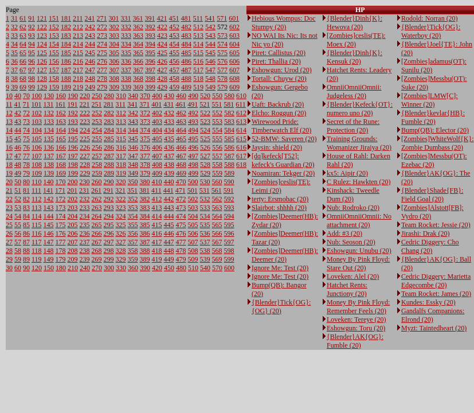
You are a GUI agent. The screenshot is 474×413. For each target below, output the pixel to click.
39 (14, 87)
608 (234, 79)
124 (42, 44)
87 (26, 242)
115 (37, 225)
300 (109, 268)
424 (162, 44)
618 (241, 165)
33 (14, 36)
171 (60, 190)
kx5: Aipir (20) (347, 173)
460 (181, 96)
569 (217, 259)
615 (241, 139)
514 (198, 44)
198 (73, 165)
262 (97, 199)
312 (121, 113)
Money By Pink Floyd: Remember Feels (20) (358, 306)
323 (121, 208)
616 (241, 147)
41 (17, 104)
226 (85, 147)
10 (9, 96)
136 (49, 147)
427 (162, 70)
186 (66, 61)
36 (14, 61)
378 (145, 165)
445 (169, 225)
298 (109, 251)
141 (48, 190)
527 (205, 156)
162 (61, 113)
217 (78, 70)
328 (121, 251)
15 (9, 139)
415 (157, 225)
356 (133, 233)
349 (133, 173)
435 (169, 139)
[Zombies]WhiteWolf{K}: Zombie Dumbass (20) (437, 143)
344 (133, 130)
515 (198, 53)
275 (102, 53)
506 (193, 233)
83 (26, 208)
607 (234, 70)
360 (133, 268)
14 (9, 130)
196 (73, 147)
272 (102, 27)
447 (169, 242)
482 (186, 27)
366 (138, 61)
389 (145, 259)
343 (133, 122)
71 (26, 104)
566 (217, 233)
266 (97, 233)
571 (222, 18)
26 (9, 233)
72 (26, 113)
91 (31, 18)
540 (205, 268)
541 (210, 18)
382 (145, 199)
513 (198, 36)
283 (109, 122)
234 (85, 216)
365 (138, 53)
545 (210, 53)
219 (78, 87)
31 (14, 18)
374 (145, 130)
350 (133, 182)
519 (198, 87)
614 (241, 130)
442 (169, 199)
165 (61, 139)
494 (193, 130)
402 (157, 113)
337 (126, 70)
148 (49, 251)
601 (234, 18)
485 (186, 53)
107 (37, 156)
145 (49, 225)
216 (78, 61)
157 (54, 70)
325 (121, 225)
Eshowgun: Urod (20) (282, 70)
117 (37, 242)
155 (54, 53)
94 (31, 44)
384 (145, 216)
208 (73, 251)
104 (37, 130)
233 (85, 208)
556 (217, 147)
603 (234, 36)
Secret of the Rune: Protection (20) (353, 126)
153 (54, 36)
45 (17, 139)
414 (157, 216)
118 (37, 251)
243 (90, 36)
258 (97, 165)
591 (229, 190)
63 (22, 36)
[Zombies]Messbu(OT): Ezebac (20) (434, 160)
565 (217, 225)
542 (210, 27)
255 (97, 139)
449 (169, 259)
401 (156, 104)
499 (193, 173)
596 (229, 233)
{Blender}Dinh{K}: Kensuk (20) (354, 57)
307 (114, 70)
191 (73, 104)
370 (145, 96)
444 (169, 216)
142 (49, 199)
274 (102, 44)
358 (133, 251)
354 (133, 216)
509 (193, 259)
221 (85, 104)
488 (186, 79)
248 (90, 79)
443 (169, 208)
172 (61, 199)
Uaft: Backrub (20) (278, 104)
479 (181, 259)
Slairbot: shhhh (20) (279, 208)
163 (61, 122)
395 (150, 53)
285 (109, 139)
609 (234, 87)
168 (61, 165)
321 (120, 190)
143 (49, 208)
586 (229, 147)
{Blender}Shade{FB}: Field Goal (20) (432, 194)
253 (97, 122)
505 (193, 225)
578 (222, 79)
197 (73, 156)
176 (61, 233)
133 (49, 122)
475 (181, 225)
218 (78, 79)
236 (85, 233)
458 (174, 79)
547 (210, 70)
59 (17, 259)
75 (26, 139)
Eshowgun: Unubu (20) (359, 251)
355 (133, 225)
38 (14, 79)
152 (54, 27)
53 (17, 208)
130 (49, 96)
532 (205, 199)
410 (157, 182)
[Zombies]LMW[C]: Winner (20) (429, 100)
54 (17, 216)
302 (114, 27)
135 (49, 139)
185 (66, 53)
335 (126, 53)
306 (114, 61)
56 (17, 233)
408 (157, 165)
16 (9, 147)
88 (26, 251)
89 (26, 259)
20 (9, 182)
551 (216, 104)
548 (210, 79)
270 (97, 268)
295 (109, 225)
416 (157, 233)
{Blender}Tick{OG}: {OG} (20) (281, 306)
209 (73, 259)
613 (241, 122)
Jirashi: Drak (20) (425, 233)
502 (193, 199)
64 (22, 44)
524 (205, 130)
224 (85, 130)
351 (132, 190)
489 (186, 87)
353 (133, 208)
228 (85, 165)
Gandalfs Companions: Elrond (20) (432, 315)
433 (169, 122)
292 (109, 199)
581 (229, 104)
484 (186, 44)
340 (133, 96)
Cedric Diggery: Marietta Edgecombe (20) (436, 280)
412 (157, 199)
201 (72, 190)
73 (26, 122)
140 (49, 182)
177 (61, 242)
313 (121, 122)
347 (133, 156)
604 (234, 44)
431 (168, 104)
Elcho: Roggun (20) (279, 113)
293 (109, 208)
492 (193, 113)
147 (49, 242)
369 (138, 87)
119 (37, 259)
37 (14, 70)
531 (204, 190)
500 (193, 182)
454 (174, 44)
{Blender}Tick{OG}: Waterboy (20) (430, 31)
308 (114, 79)
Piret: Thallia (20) (276, 61)
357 (133, 242)
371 (144, 104)
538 (205, 251)
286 (109, 147)
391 (150, 18)
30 (9, 268)
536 (205, 233)
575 (222, 53)
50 (17, 182)
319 (121, 173)
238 (85, 251)
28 (9, 251)
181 (66, 18)
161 (61, 104)
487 (186, 70)
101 (37, 104)
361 (138, 18)
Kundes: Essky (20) (428, 302)
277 (102, 70)
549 (210, 87)
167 (61, 156)
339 (126, 87)
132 (49, 113)
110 (37, 182)
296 (109, 233)
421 (162, 18)
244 (90, 44)
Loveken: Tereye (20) (356, 319)
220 (85, 96)
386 (145, 233)
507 (193, 242)
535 (205, 225)
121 (42, 18)
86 (26, 233)
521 (204, 104)
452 (174, 27)
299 (109, 259)
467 (181, 156)
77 (26, 156)
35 (14, 53)
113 (37, 208)
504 (193, 216)
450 (169, 268)
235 (85, 225)
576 (222, 61)
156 (54, 61)
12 (9, 113)
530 (205, 182)
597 (229, 242)
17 (9, 156)
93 (31, 36)
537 (205, 242)
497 (193, 156)
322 (121, 199)
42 (17, 113)
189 (66, 87)
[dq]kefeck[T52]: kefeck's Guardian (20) (283, 160)
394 (150, 44)
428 (162, 79)
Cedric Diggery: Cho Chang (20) (430, 246)
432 (169, 113)
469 (181, 173)
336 (126, 61)
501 (192, 190)
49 (17, 173)
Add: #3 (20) (344, 233)
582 (229, 113)
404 (157, 130)
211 (78, 18)
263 (97, 208)
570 (217, 268)
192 (73, 113)
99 (31, 87)
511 (198, 18)
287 (109, 156)
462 (181, 113)
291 (108, 190)
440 (169, 182)
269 (97, 259)
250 (97, 96)
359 (133, 259)
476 (181, 233)
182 (66, 27)
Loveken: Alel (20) (353, 276)
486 (186, 61)
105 (37, 139)
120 (37, 268)
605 (234, 53)
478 (181, 251)
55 (17, 225)
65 (22, 53)
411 (156, 190)
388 (145, 251)
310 (121, 96)
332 (126, 27)
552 (217, 113)
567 (217, 242)
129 (42, 87)
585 (229, 139)
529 (205, 173)
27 (9, 242)
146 (49, 233)
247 (90, 70)
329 (121, 259)
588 (229, 165)
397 (150, 70)
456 (174, 61)
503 (193, 208)
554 (217, 130)
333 (126, 36)
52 (17, 199)
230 (85, 182)
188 (66, 79)
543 (210, 36)
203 (73, 208)
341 (132, 104)
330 (121, 268)
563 (217, 208)
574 (222, 44)
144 (49, 216)
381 (144, 190)
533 (205, 208)
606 (234, 61)
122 (42, 27)
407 (157, 156)
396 (150, 61)
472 (181, 199)
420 (157, 268)
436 (169, 147)
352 (133, 199)
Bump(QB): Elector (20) (435, 130)
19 (9, 173)
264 (97, 216)
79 (26, 173)
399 (150, 87)
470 (181, 182)
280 (109, 96)
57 (17, 242)
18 (9, 165)
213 (78, 36)
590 (229, 182)
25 (9, 225)
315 (121, 139)
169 (61, 173)
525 (205, 139)
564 (217, 216)
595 (229, 225)
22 (9, 199)
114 (37, 216)
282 (109, 113)
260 (97, 182)
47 (17, 156)
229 (85, 173)
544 (210, 44)
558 (217, 165)
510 (193, 268)
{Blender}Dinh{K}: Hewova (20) (354, 22)
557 (217, 156)
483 (186, 36)
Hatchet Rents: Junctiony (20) (347, 289)
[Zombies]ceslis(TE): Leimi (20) (281, 186)
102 (37, 113)
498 (193, 165)
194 (73, 130)
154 (54, 44)
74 (26, 130)
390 (145, 268)
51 (17, 190)
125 (42, 53)
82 (26, 199)
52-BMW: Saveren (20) (284, 139)
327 (121, 242)
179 (61, 259)
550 (217, 96)
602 (234, 27)
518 (198, 79)
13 (9, 122)
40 (17, 96)
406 (157, 147)
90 (26, 268)
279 (102, 87)
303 (114, 36)
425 (162, 53)
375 (145, 139)
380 (145, 182)
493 (193, 122)
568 (217, 251)
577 (222, 70)
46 (17, 147)
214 (78, 44)
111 (36, 190)
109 (37, 173)
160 (61, 96)
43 (17, 122)
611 (241, 104)
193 (73, 122)
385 (145, 225)
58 (17, 251)
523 (205, 122)
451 (174, 18)
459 (174, 87)
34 (14, 44)
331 (126, 18)
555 (217, 139)
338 (126, 79)
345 (133, 139)
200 (73, 182)
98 (31, 79)
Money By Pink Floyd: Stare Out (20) (358, 263)
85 (26, 225)
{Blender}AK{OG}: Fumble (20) (355, 341)
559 (217, 173)
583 (229, 122)
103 (37, 122)
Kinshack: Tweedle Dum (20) (353, 194)
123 (42, 36)
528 (205, 165)
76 (26, 147)
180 (61, 268)
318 (121, 165)
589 (229, 173)
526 (205, 147)
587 (229, 156)
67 (22, 70)
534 (205, 216)
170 (61, 182)
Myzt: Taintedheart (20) (434, 328)
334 (126, 44)
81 (26, 190)
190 (73, 96)
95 (31, 53)
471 (180, 190)
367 (138, 70)
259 (97, 173)
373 (145, 122)
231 (84, 190)
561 (216, 190)
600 (229, 268)
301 (114, 18)
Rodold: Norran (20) (429, 18)
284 (109, 130)
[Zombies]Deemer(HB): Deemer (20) (285, 255)
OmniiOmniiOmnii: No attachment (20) (359, 220)
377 (145, 156)
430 (169, 96)
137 (49, 156)
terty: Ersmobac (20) (280, 199)
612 (241, 113)
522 (205, 113)
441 (168, 190)
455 (174, 53)
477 (181, 242)
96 (31, 61)
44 (17, 130)
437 (169, 156)
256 (97, 147)
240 (85, 268)
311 (121, 104)
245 (90, 53)
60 (17, 268)
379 (145, 173)
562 (217, 199)
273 (102, 36)
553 (217, 122)
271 (102, 18)
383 (145, 208)
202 (73, 199)
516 (198, 61)
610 (241, 96)
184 (66, 44)
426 (162, 61)
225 (85, 139)
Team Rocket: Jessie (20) (436, 225)
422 (162, 27)
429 (162, 87)
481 (186, 18)
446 (169, 233)
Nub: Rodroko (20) (353, 208)
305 (114, 53)
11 (9, 104)
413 (157, 208)
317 (121, 156)
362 (138, 27)
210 (73, 268)
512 (198, 27)
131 (49, 104)
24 (9, 216)
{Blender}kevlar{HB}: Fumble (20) (433, 117)
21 (9, 190)
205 (73, 225)
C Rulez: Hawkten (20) (359, 182)
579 (222, 87)
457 (174, 70)
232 (85, 199)
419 (157, 259)
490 (193, 96)
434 (169, 130)
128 (42, 79)
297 (109, 242)
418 (157, 251)
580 (229, 96)
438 (169, 165)
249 (90, 87)
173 (61, 208)
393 (150, 36)
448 (169, 251)
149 (49, 259)
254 (97, 130)
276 (102, 61)
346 (133, 147)
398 (150, 79)
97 (31, 70)
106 (37, 147)
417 (157, 242)
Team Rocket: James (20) (436, 294)
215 (78, 53)
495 (193, 139)
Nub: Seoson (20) (351, 242)
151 (54, 18)
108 (37, 165)
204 (73, 216)
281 (109, 104)
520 (205, 96)
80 (26, 182)
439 (169, 173)
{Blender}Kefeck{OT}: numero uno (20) (360, 108)
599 (229, 259)
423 (162, 36)
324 (121, 216)
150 (49, 268)
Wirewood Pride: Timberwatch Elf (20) (281, 126)
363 (138, 36)
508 (193, 251)
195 (73, 139)
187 (66, 70)
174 (61, 216)
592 (229, 199)
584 (229, 130)
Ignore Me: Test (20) (280, 268)
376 (145, 147)
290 (109, 182)
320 (121, 182)
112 (37, 199)
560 (217, 182)
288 (109, 165)
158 (54, 79)
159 (54, 87)
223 (85, 122)
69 (22, 87)
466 (181, 147)
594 (229, 216)
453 (174, 36)
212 (78, 27)
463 (181, 122)
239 (85, 259)
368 (138, 79)
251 (97, 104)
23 (9, 208)
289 (109, 173)
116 (37, 233)
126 (42, 61)
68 (22, 79)
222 (85, 113)
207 (73, 242)
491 (192, 104)
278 (102, 79)
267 (97, 242)
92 (31, 27)
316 (121, 147)
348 (133, 165)
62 (22, 27)
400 (157, 96)
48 (17, 165)
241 (90, 18)
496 (193, 147)
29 (9, 259)
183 (66, 36)
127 (42, 70)
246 (90, 61)
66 (22, 61)
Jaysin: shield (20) (277, 147)
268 (97, 251)
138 (49, 165)
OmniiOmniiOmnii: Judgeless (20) (354, 91)
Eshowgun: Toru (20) (356, 328)
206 (73, 233)
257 (97, 156)
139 (49, 173)
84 (26, 216)
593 (229, 208)
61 (22, 18)
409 (157, 173)
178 (61, 251)
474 (181, 216)
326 (121, 233)
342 (133, 113)
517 (198, 70)
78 (26, 165)
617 (241, 156)
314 (121, 130)
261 (96, 190)
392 (150, 27)
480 (181, 268)
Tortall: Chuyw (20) (279, 79)
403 (157, 122)
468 (181, 165)
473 (181, 208)
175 (61, 225)
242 (90, 27)
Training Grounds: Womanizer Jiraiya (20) (359, 143)
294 (109, 216)
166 (61, 147)
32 (14, 27)
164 (61, 130)
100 (37, 96)
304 (114, 44)
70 (26, 96)
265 (97, 225)
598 (229, 251)
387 (145, 242)
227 (85, 156)
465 (181, 139)
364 (138, 44)
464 (181, 130)
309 (114, 87)
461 (180, 104)
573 (222, 36)
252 (97, 113)
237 (85, 242)
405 (157, 139)
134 (49, 130)
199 (73, 173)
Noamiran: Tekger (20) (283, 173)
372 (145, 113)
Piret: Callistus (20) (278, 53)
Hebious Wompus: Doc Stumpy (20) (283, 22)
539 (205, 259)
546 (210, 61)
